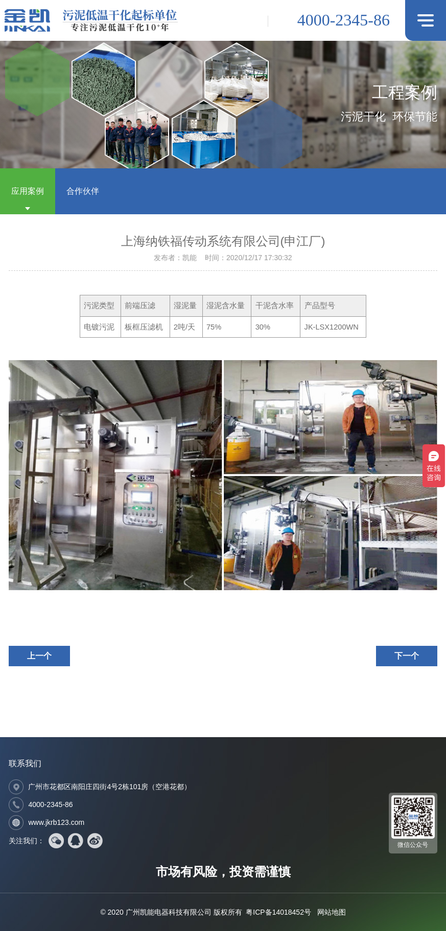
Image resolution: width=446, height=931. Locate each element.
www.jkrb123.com (56, 822)
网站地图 (331, 912)
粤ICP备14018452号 (278, 912)
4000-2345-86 (343, 20)
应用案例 (27, 191)
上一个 (39, 655)
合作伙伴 (82, 191)
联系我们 (25, 763)
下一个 (406, 655)
